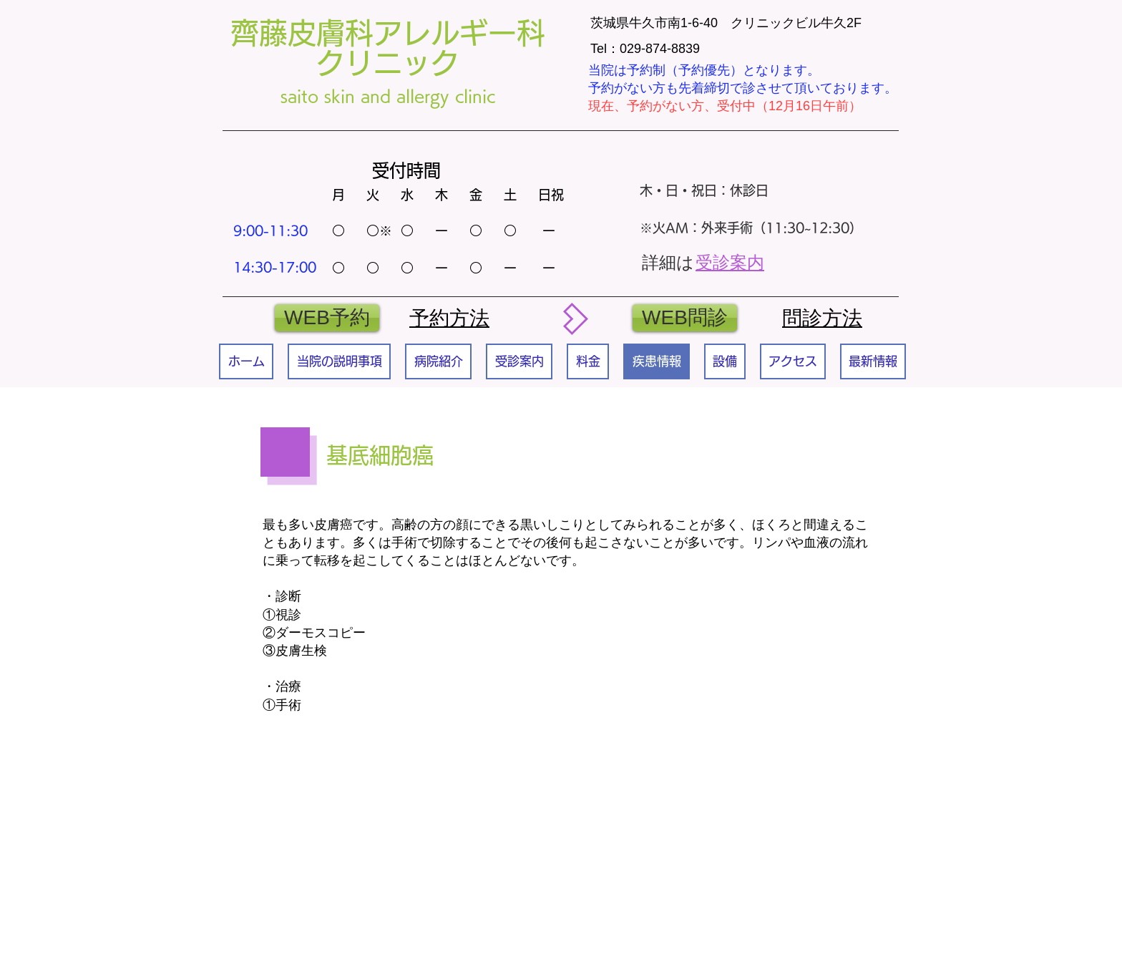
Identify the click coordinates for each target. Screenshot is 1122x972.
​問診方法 (822, 318)
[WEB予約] (327, 317)
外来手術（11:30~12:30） (781, 227)
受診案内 (730, 262)
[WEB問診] (685, 317)
